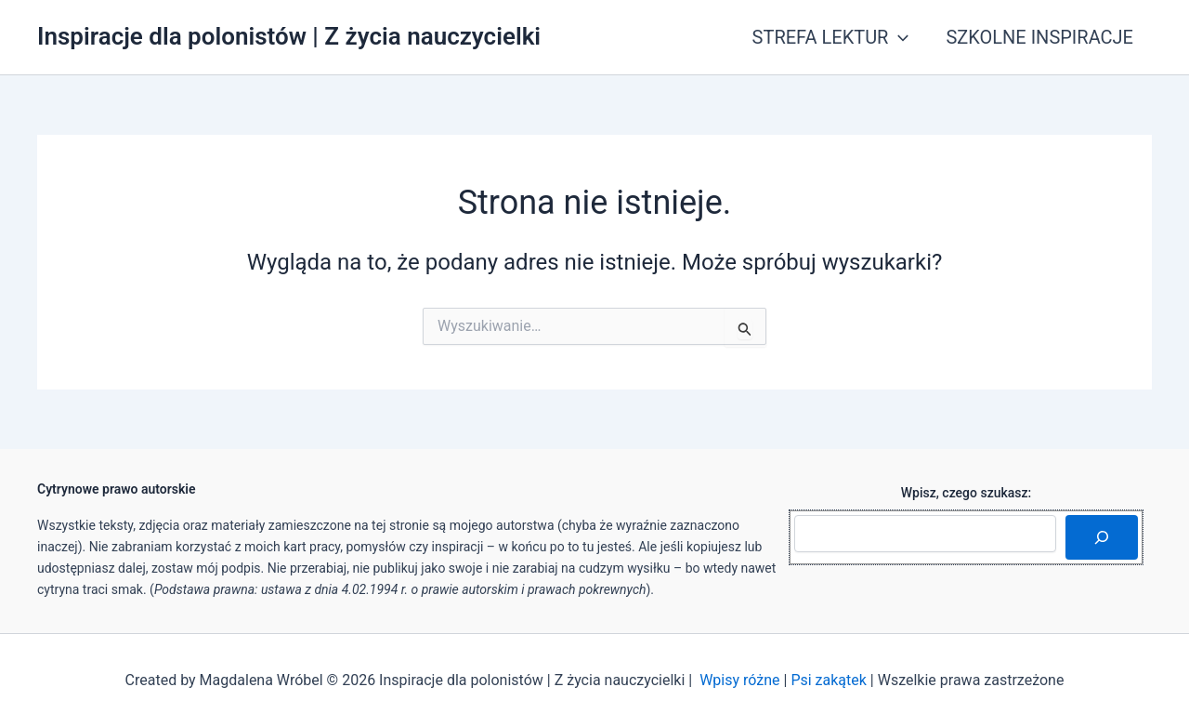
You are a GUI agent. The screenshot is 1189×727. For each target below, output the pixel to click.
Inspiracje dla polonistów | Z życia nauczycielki (289, 36)
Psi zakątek (828, 680)
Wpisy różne (739, 680)
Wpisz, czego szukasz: (966, 492)
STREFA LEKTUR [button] (830, 37)
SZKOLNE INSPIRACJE (1039, 37)
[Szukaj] (1101, 537)
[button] (898, 37)
